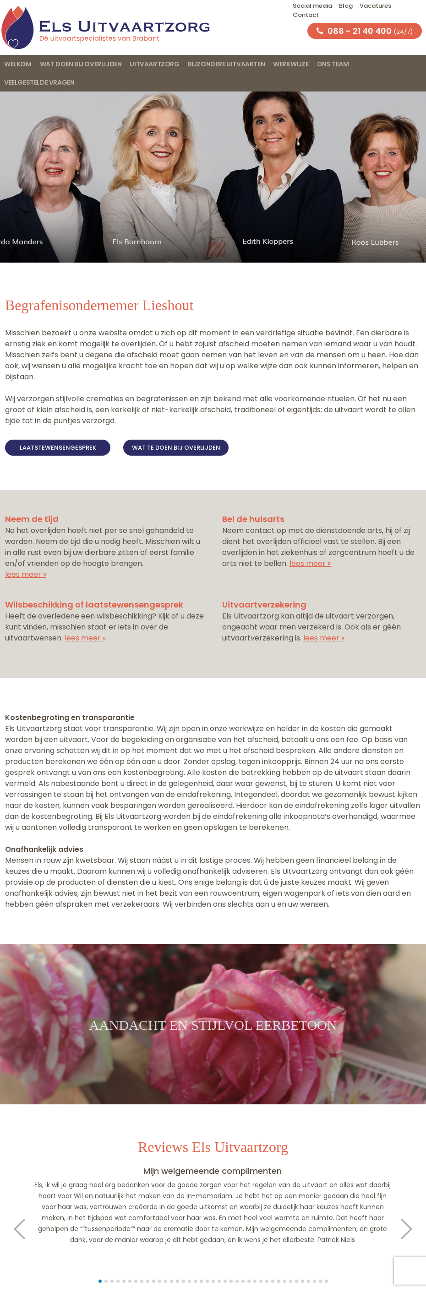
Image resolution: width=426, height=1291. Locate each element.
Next (411, 1229)
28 (260, 1281)
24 (237, 1281)
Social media (312, 5)
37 (314, 1281)
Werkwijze (290, 64)
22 (225, 1281)
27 (255, 1281)
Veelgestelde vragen (39, 82)
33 (290, 1281)
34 (296, 1281)
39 (326, 1281)
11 (159, 1281)
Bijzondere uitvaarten (226, 64)
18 (201, 1281)
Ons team (333, 64)
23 (231, 1281)
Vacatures (375, 5)
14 (177, 1281)
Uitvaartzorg (154, 64)
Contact (306, 15)
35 (302, 1281)
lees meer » (25, 574)
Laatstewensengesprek (58, 447)
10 (153, 1281)
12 (165, 1281)
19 (207, 1281)
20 (213, 1281)
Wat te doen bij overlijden (176, 447)
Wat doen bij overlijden (81, 64)
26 (249, 1281)
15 (183, 1281)
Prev (15, 1229)
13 (171, 1281)
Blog (346, 5)
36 (308, 1281)
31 (278, 1281)
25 (243, 1281)
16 (189, 1281)
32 (284, 1281)
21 (219, 1281)
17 (195, 1281)
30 (272, 1281)
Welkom (18, 64)
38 (320, 1281)
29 (266, 1281)
